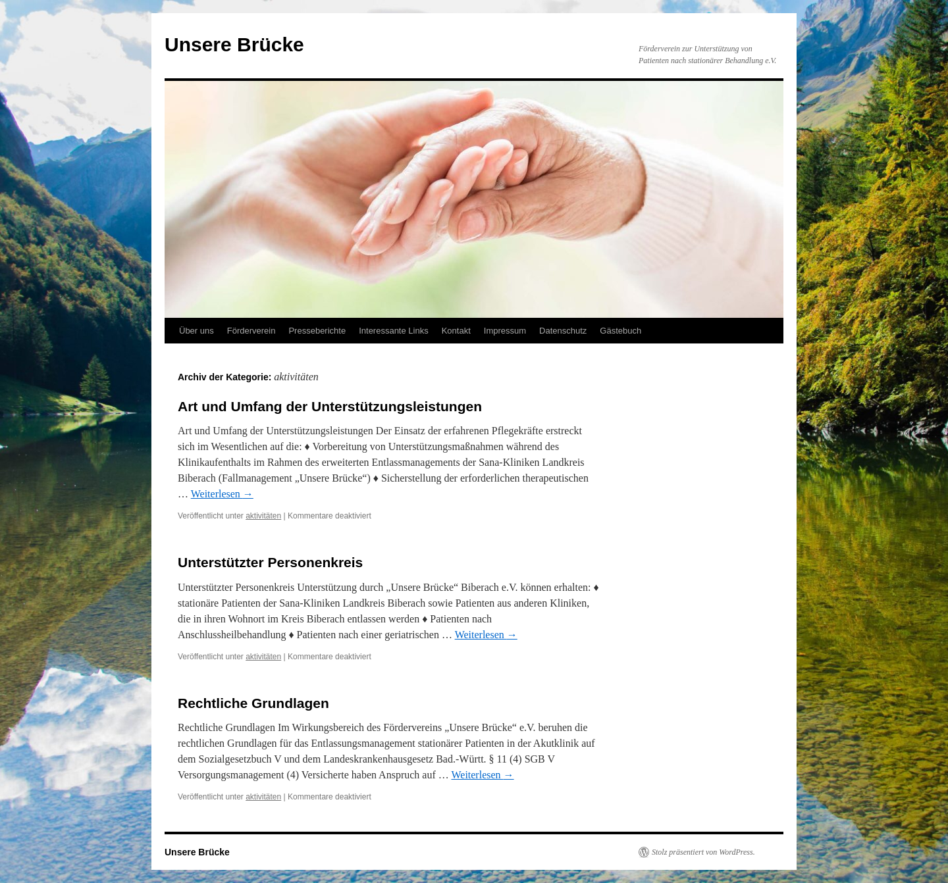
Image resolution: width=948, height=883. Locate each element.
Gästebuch (620, 331)
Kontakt (456, 331)
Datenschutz (563, 331)
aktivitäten (263, 515)
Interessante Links (394, 331)
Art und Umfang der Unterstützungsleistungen (330, 406)
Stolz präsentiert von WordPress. (703, 852)
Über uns (196, 331)
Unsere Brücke (234, 44)
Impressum (505, 331)
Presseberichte (317, 331)
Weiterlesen (222, 493)
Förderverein (251, 331)
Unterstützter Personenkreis (270, 562)
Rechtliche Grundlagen (253, 703)
